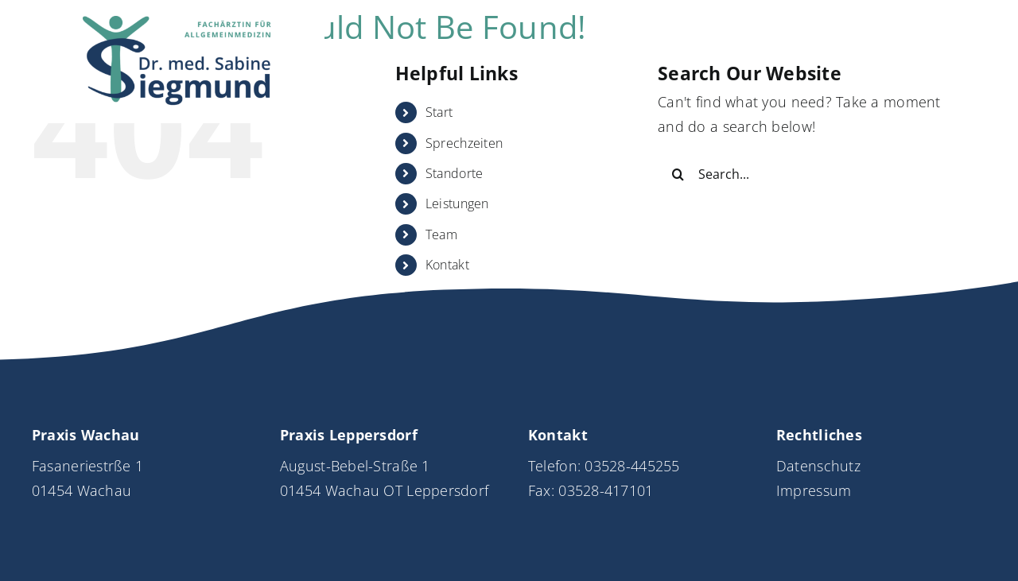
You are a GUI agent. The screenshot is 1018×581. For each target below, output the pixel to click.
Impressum (813, 490)
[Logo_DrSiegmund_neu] (178, 23)
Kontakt (447, 264)
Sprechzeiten (464, 143)
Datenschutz (818, 465)
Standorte (454, 173)
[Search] (677, 174)
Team (441, 234)
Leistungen (457, 203)
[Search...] (809, 174)
